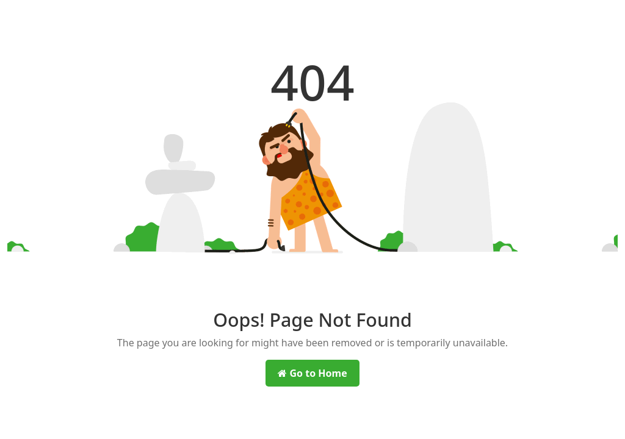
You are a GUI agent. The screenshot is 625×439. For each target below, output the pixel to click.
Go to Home (312, 373)
